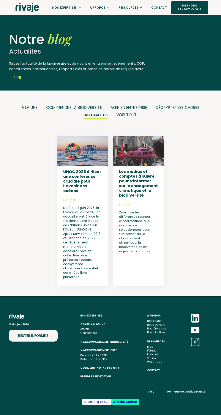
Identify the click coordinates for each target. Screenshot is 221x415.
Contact (159, 7)
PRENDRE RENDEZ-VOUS (189, 7)
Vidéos (151, 358)
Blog (150, 346)
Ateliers (85, 329)
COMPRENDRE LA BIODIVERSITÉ (74, 107)
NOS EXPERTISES (64, 7)
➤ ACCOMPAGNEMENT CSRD (99, 350)
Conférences (88, 333)
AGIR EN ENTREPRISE (128, 107)
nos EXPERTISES (91, 316)
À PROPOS (98, 7)
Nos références (156, 328)
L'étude (151, 350)
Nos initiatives (156, 332)
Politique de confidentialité (186, 391)
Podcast (152, 354)
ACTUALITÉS (96, 115)
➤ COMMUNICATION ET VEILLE (99, 368)
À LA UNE (30, 107)
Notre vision (154, 321)
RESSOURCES (128, 7)
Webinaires (154, 362)
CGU (151, 391)
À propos (154, 316)
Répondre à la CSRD (93, 355)
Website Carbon (124, 402)
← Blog (15, 76)
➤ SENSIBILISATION (92, 324)
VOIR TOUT (126, 115)
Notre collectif (156, 324)
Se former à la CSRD (93, 359)
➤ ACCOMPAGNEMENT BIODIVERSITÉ (104, 342)
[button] (66, 7)
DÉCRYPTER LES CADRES (178, 107)
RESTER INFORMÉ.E (33, 335)
